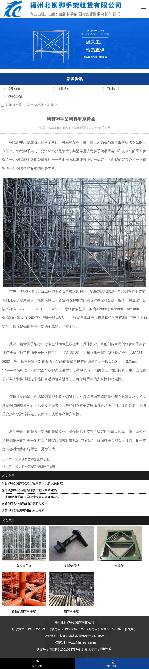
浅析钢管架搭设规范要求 (31, 459)
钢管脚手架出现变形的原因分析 (23, 510)
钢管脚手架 (18, 142)
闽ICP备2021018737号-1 (66, 649)
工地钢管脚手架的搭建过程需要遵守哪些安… (32, 497)
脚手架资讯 (15, 96)
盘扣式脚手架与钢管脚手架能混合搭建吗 (29, 490)
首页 (26, 104)
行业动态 (63, 88)
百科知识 (113, 88)
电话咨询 (111, 663)
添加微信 (37, 663)
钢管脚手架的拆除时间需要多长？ (25, 503)
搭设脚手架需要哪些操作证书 (34, 466)
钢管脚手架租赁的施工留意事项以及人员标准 (32, 483)
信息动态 (37, 104)
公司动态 (14, 88)
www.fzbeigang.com (60, 127)
